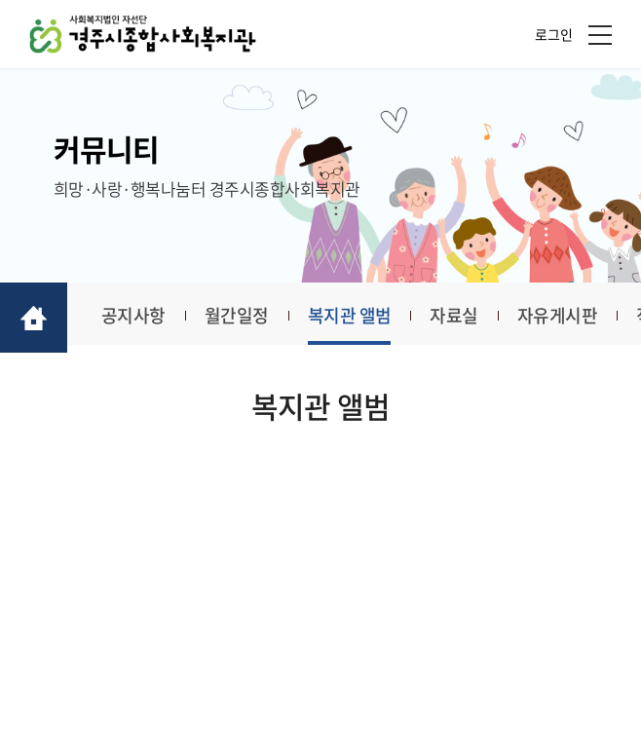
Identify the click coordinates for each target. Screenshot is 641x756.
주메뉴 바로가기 (0, 0)
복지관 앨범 (350, 315)
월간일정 (237, 315)
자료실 (453, 315)
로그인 (554, 34)
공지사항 (133, 315)
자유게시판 (557, 315)
